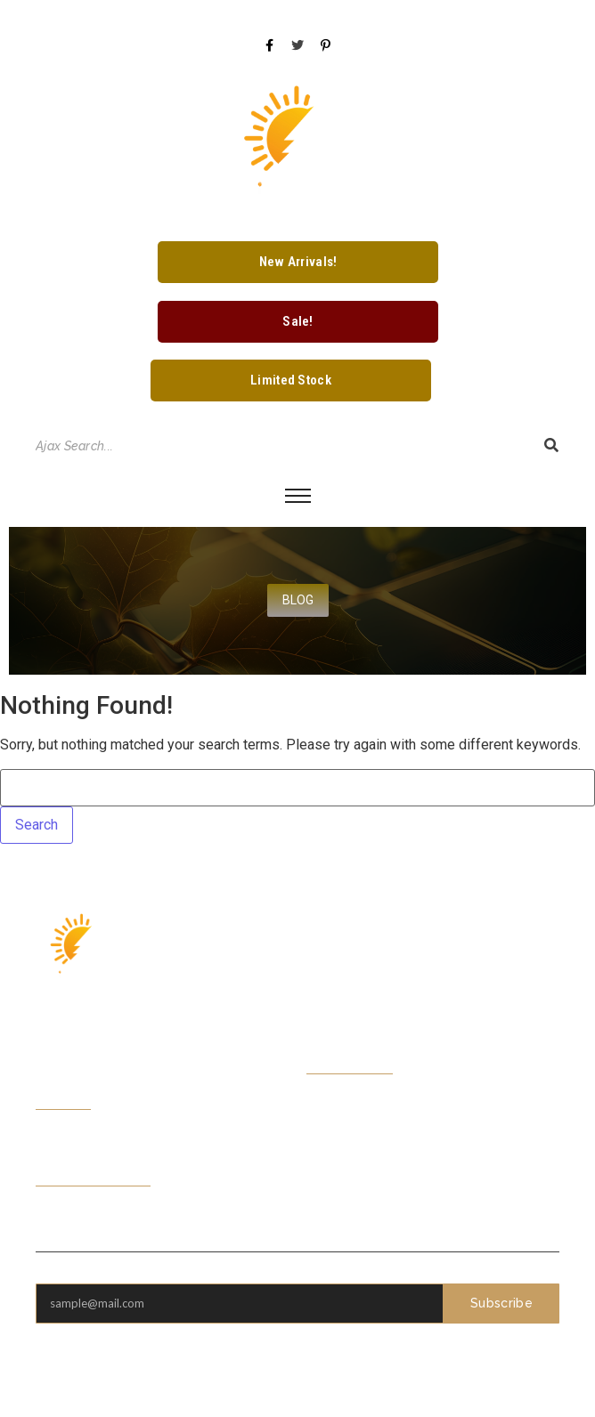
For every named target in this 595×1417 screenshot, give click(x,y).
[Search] (280, 446)
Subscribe (501, 1303)
